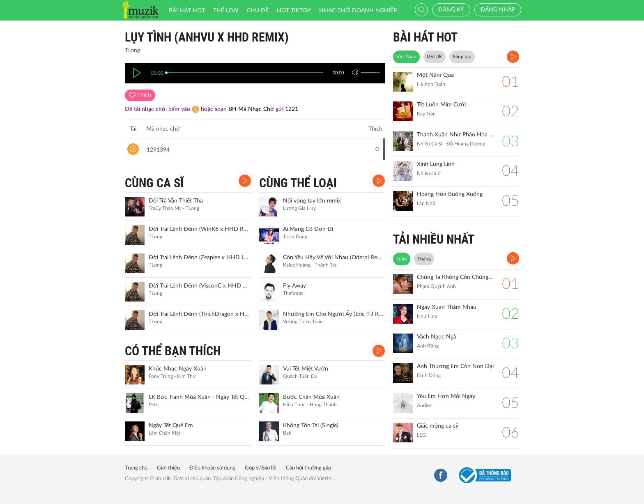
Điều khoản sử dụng (212, 468)
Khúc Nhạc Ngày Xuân (178, 369)
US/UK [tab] (434, 56)
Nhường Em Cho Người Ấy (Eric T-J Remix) (333, 314)
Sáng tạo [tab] (462, 56)
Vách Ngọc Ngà (436, 337)
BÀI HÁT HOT (425, 37)
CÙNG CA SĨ (154, 183)
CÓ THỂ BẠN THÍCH (173, 351)
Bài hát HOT (187, 11)
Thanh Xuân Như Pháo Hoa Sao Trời (455, 135)
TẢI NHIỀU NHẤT (433, 239)
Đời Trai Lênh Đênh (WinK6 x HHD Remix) (199, 229)
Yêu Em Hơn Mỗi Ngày (446, 396)
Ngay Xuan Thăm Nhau (446, 307)
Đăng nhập (498, 10)
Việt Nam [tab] (406, 56)
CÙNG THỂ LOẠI (298, 183)
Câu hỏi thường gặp (308, 468)
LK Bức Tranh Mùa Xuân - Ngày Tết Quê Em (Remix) (199, 397)
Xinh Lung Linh (436, 164)
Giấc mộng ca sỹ (437, 426)
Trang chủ (136, 468)
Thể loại (226, 11)
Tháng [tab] (424, 258)
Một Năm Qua (435, 75)
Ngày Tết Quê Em (171, 425)
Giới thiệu (168, 468)
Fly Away (294, 286)
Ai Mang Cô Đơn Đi (308, 229)
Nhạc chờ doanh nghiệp (358, 11)
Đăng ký (451, 10)
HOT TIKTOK (294, 11)
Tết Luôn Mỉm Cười (441, 105)
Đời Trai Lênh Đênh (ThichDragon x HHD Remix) (199, 314)
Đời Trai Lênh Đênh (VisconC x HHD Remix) (199, 286)
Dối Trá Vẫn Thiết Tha (176, 201)
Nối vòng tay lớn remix (312, 201)
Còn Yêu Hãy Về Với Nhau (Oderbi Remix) (333, 257)
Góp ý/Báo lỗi (260, 468)
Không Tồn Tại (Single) (310, 425)
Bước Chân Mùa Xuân (311, 397)
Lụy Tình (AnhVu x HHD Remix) (207, 37)
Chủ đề (258, 11)
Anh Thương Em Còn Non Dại (455, 366)
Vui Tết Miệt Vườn (305, 369)
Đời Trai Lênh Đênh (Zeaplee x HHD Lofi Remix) (199, 257)
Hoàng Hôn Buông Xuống (450, 194)
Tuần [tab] (401, 258)
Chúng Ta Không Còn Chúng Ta (455, 277)
